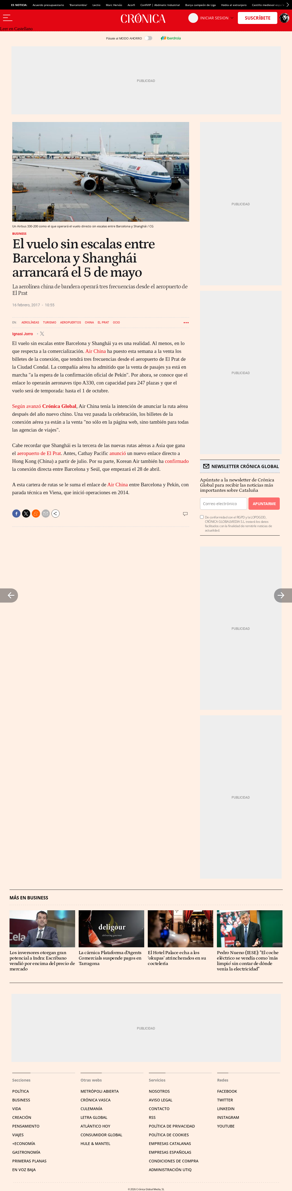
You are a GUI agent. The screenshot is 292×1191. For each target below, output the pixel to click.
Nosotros (159, 1091)
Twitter (225, 1100)
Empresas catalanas (170, 1143)
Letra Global (94, 1117)
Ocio (116, 322)
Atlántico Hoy (95, 1126)
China (89, 322)
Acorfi (131, 5)
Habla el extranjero (234, 5)
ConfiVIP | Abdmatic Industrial (160, 5)
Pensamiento (25, 1126)
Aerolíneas (30, 322)
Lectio (96, 5)
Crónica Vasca (95, 1100)
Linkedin (226, 1108)
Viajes (18, 1134)
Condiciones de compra (173, 1160)
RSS (152, 1117)
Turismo (49, 322)
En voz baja (24, 1169)
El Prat (103, 322)
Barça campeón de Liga (200, 5)
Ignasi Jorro (23, 333)
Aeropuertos (70, 322)
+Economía (23, 1143)
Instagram (228, 1117)
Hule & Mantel (95, 1143)
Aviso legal (160, 1100)
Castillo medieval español (269, 5)
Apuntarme (264, 503)
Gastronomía (26, 1152)
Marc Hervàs (114, 5)
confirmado (177, 461)
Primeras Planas (29, 1160)
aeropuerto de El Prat (39, 453)
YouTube (226, 1126)
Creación (21, 1117)
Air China (95, 351)
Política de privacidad (172, 1126)
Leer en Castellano (16, 28)
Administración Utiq (170, 1169)
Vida (16, 1108)
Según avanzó (44, 406)
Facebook (227, 1091)
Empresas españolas (170, 1152)
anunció (117, 453)
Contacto (159, 1108)
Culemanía (91, 1108)
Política (20, 1091)
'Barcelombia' (78, 5)
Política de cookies (169, 1134)
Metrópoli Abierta (100, 1091)
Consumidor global (101, 1134)
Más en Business (29, 898)
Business (19, 233)
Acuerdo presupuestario (48, 5)
